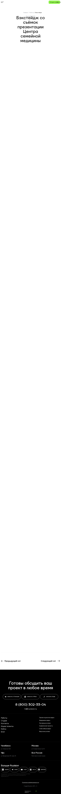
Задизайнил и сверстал (28, 792)
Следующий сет (48, 661)
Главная (25, 12)
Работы (31, 12)
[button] (54, 2)
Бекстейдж (38, 12)
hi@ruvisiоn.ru (30, 709)
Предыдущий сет (12, 661)
